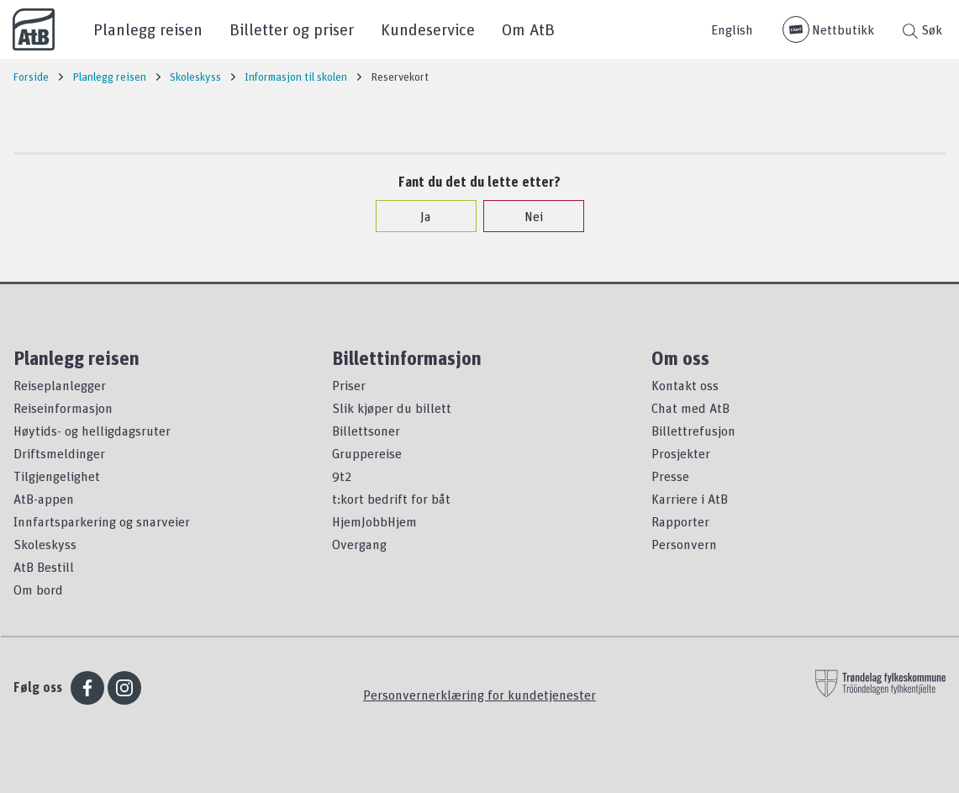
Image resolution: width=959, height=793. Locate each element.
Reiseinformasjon (63, 407)
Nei (525, 216)
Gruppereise (367, 453)
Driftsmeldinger (59, 453)
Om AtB (528, 29)
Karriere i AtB (689, 498)
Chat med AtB (690, 407)
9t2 (341, 476)
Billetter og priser (291, 29)
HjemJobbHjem (374, 521)
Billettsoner (366, 430)
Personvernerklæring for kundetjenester (479, 694)
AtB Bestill (43, 566)
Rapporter (680, 521)
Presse (670, 476)
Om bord (38, 589)
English (732, 29)
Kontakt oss (685, 385)
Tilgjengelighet (56, 476)
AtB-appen (43, 498)
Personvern (684, 544)
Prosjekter (680, 453)
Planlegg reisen (148, 29)
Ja (417, 216)
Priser (349, 385)
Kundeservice (428, 29)
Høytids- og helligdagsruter (92, 430)
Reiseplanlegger (59, 385)
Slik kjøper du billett (391, 407)
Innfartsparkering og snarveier (101, 521)
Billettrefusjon (693, 430)
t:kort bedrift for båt (391, 498)
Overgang (359, 544)
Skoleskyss (44, 544)
